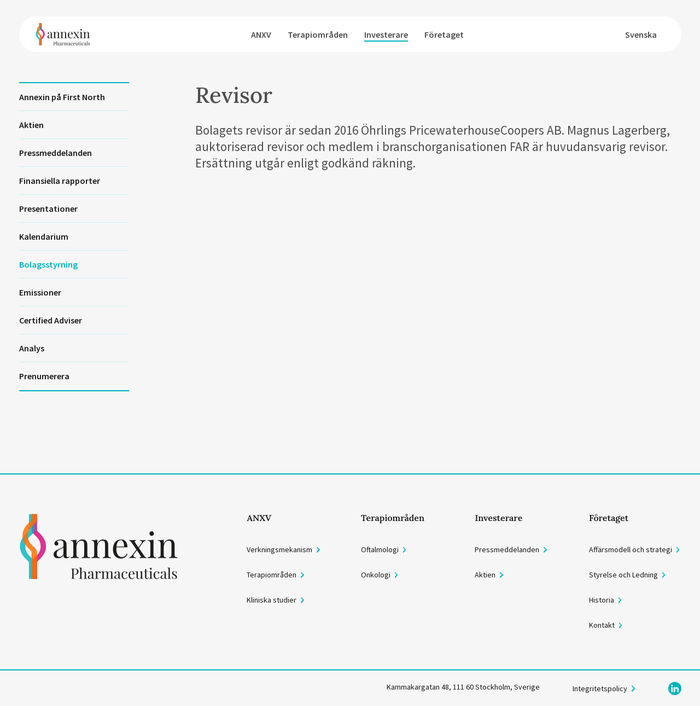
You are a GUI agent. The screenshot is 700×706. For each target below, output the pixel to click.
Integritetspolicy (600, 688)
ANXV (261, 34)
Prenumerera (44, 376)
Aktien (31, 124)
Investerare (386, 34)
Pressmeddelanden (55, 152)
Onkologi (375, 575)
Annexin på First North (62, 96)
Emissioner (40, 292)
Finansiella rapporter (59, 180)
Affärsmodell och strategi (630, 549)
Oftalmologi (380, 549)
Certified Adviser (50, 320)
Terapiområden (318, 34)
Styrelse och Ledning (623, 575)
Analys (31, 348)
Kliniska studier (271, 600)
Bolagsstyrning (48, 264)
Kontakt (602, 625)
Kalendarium (43, 236)
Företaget (444, 34)
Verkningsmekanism (279, 549)
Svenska (641, 34)
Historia (601, 600)
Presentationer (48, 208)
